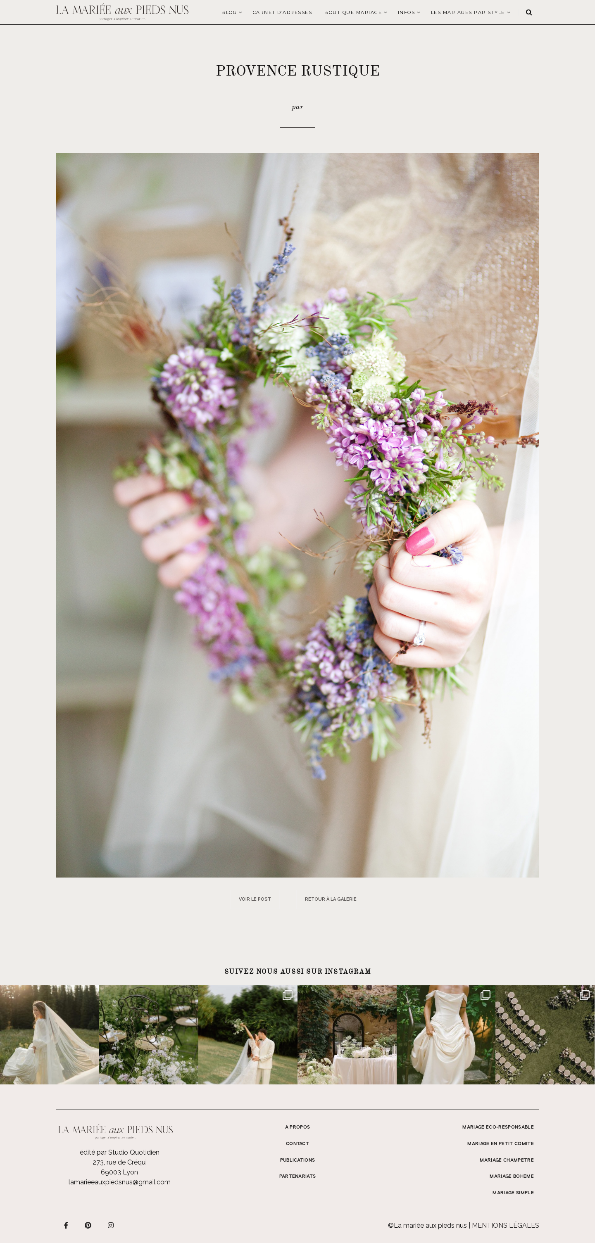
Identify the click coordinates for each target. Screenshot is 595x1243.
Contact (297, 1144)
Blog (229, 12)
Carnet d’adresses (282, 12)
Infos (406, 12)
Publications (297, 1160)
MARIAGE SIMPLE (513, 1193)
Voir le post (255, 899)
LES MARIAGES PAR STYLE (468, 12)
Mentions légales (505, 1225)
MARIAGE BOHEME (512, 1176)
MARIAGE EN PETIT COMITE (500, 1144)
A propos (297, 1127)
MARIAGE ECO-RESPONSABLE (498, 1127)
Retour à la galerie (331, 899)
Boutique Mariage (353, 12)
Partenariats (297, 1176)
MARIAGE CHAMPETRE (507, 1160)
